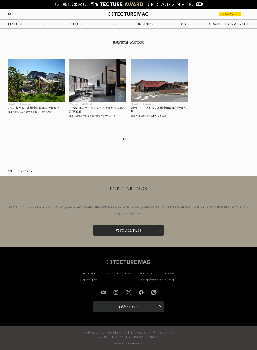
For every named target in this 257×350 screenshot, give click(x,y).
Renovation (41, 207)
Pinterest (154, 292)
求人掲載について (140, 332)
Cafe (125, 213)
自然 (171, 207)
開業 (220, 207)
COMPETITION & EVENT (229, 24)
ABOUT (103, 337)
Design (140, 207)
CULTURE (76, 24)
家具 (132, 213)
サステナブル (160, 207)
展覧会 (106, 207)
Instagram (116, 292)
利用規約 (138, 337)
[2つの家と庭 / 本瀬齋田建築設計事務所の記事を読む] (36, 80)
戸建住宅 (129, 207)
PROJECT (111, 24)
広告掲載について (94, 332)
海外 (114, 207)
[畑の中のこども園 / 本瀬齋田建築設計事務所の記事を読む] (159, 80)
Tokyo (65, 207)
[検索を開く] (9, 14)
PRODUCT (181, 24)
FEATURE (15, 24)
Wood (72, 207)
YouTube (89, 207)
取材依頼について (162, 332)
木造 (80, 207)
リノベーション (25, 207)
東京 (12, 207)
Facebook (141, 292)
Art (120, 207)
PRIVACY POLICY (120, 337)
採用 (184, 207)
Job (178, 207)
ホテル (244, 207)
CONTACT (152, 337)
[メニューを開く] (247, 14)
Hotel (228, 207)
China (139, 213)
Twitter (128, 292)
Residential (203, 207)
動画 (98, 207)
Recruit (192, 207)
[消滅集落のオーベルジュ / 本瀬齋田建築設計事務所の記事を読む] (97, 80)
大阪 (118, 213)
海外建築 (54, 207)
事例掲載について (117, 332)
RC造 (236, 207)
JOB (45, 24)
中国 (213, 207)
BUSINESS (145, 24)
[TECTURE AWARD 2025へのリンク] (128, 4)
